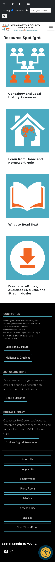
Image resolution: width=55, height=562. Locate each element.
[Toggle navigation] (51, 27)
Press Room (27, 488)
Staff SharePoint (27, 527)
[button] (17, 347)
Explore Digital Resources (21, 442)
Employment (27, 478)
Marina (27, 498)
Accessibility (27, 508)
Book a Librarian (16, 397)
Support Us (27, 469)
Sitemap (27, 517)
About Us (27, 459)
